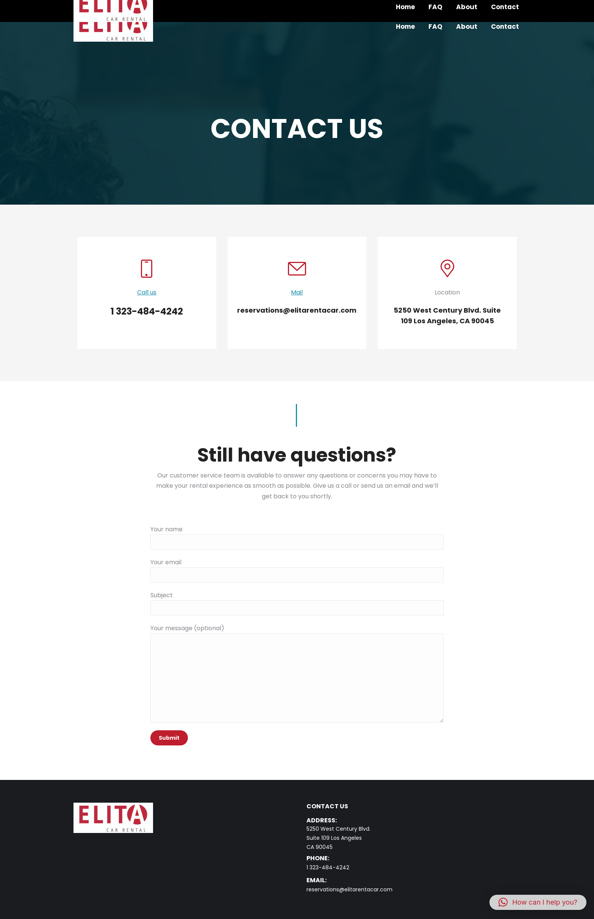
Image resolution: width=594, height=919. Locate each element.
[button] (537, 902)
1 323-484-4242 (327, 867)
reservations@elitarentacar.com (349, 889)
